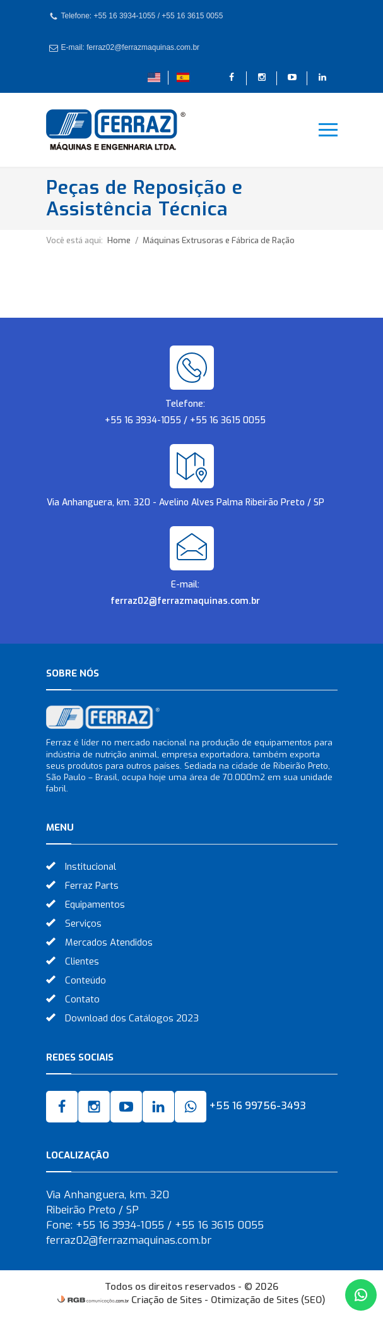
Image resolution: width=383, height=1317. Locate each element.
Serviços (83, 923)
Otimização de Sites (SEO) (268, 1300)
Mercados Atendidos (109, 942)
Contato (82, 999)
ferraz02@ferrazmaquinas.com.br (185, 601)
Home (119, 240)
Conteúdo (85, 980)
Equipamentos (95, 904)
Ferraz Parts (92, 885)
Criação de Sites (166, 1300)
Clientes (82, 961)
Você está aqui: (74, 240)
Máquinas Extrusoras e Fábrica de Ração (219, 240)
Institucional (90, 866)
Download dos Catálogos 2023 (132, 1018)
